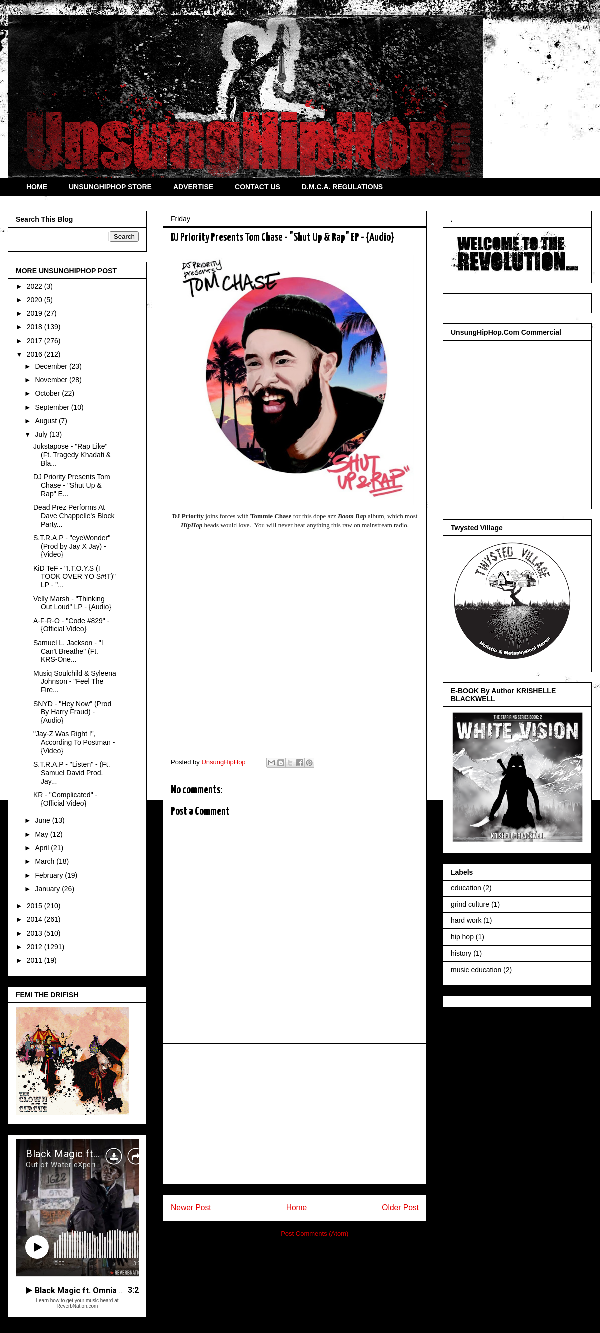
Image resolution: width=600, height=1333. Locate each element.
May (42, 834)
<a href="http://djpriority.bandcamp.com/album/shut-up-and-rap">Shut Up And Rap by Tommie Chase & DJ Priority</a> (295, 640)
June (43, 820)
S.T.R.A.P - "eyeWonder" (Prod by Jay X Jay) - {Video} (72, 546)
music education (476, 970)
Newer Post (191, 1207)
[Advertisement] (295, 1113)
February (50, 875)
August (46, 421)
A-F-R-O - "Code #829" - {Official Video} (72, 625)
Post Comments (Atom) (314, 1233)
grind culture (470, 904)
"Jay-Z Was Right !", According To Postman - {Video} (74, 742)
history (461, 953)
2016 (35, 354)
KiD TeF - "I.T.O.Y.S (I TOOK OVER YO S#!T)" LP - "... (75, 576)
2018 (35, 327)
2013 (35, 933)
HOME (37, 187)
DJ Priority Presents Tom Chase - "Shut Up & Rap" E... (72, 485)
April (43, 848)
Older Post (400, 1207)
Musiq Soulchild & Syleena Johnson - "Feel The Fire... (75, 681)
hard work (466, 920)
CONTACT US (257, 187)
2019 (35, 313)
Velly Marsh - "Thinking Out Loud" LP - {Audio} (73, 603)
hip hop (462, 937)
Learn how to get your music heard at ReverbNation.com (77, 1303)
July (42, 434)
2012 (35, 947)
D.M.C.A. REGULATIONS (342, 187)
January (48, 889)
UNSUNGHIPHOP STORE (110, 187)
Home (297, 1207)
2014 (35, 919)
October (48, 393)
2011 (35, 960)
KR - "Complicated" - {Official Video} (66, 799)
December (52, 366)
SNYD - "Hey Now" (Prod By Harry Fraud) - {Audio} (73, 712)
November (52, 380)
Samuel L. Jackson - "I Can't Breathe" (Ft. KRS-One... (69, 651)
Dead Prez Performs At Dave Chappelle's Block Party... (74, 515)
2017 (35, 341)
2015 (35, 906)
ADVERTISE (194, 187)
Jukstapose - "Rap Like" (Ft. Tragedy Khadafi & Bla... (72, 454)
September (53, 407)
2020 (35, 300)
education (466, 888)
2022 (35, 286)
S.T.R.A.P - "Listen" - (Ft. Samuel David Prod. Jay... (72, 772)
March (45, 861)
